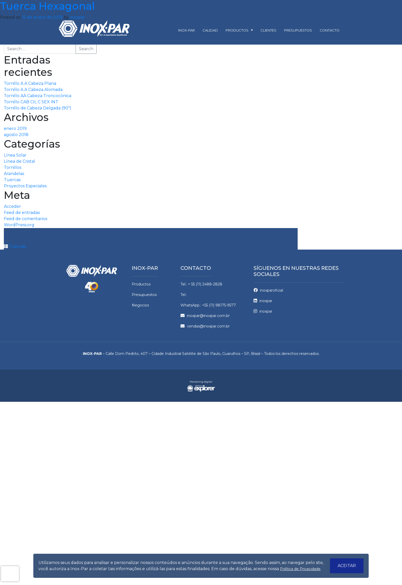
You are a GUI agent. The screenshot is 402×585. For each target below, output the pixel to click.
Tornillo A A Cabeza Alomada (33, 89)
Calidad (210, 30)
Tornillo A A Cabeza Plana (30, 83)
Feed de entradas (22, 212)
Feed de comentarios (25, 218)
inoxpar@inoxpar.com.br (205, 315)
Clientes (268, 30)
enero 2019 (15, 128)
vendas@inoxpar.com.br (205, 326)
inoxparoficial (268, 290)
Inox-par (186, 30)
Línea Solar (15, 155)
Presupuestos (298, 30)
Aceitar (347, 565)
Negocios (140, 305)
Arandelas (14, 173)
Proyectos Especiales (25, 185)
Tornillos (12, 167)
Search (86, 48)
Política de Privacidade (300, 569)
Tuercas (12, 179)
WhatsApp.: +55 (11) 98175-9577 (208, 305)
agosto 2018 (16, 134)
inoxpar (77, 17)
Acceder (12, 206)
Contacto (329, 30)
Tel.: (183, 294)
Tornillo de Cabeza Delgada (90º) (37, 108)
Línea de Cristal (19, 161)
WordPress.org (19, 224)
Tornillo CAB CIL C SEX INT (31, 101)
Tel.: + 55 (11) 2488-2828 (201, 284)
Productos (237, 30)
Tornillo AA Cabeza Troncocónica (37, 95)
